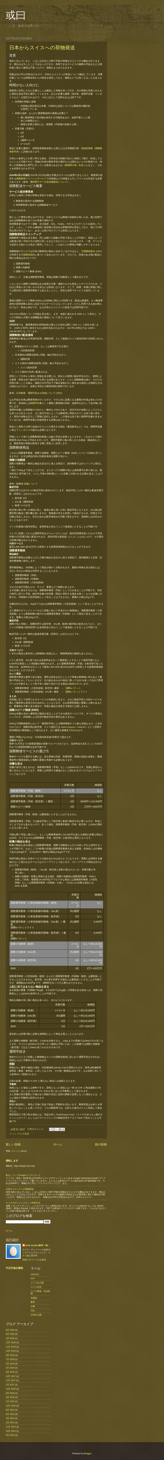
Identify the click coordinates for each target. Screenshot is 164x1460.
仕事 (33, 1306)
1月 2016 (10, 1401)
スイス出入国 (37, 1282)
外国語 (34, 1298)
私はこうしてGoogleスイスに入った (23, 1175)
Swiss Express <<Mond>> (74, 727)
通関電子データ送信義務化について (48, 182)
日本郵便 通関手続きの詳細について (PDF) (39, 393)
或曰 (16, 15)
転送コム (83, 165)
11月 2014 (11, 1426)
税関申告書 (36, 403)
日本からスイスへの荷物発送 (42, 47)
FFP (33, 1278)
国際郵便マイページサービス (31, 178)
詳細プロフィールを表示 (34, 1259)
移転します (12, 1160)
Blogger (87, 1453)
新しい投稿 (13, 1144)
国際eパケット (73, 688)
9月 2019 (10, 1355)
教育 (33, 1302)
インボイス (24, 430)
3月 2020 (10, 1338)
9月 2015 (10, 1410)
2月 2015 (10, 1422)
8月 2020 (10, 1330)
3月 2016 (10, 1397)
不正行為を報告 (14, 1268)
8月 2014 (10, 1435)
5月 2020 (10, 1334)
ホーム (57, 1144)
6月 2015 (10, 1414)
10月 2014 (11, 1431)
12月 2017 (11, 1376)
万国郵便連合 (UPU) (91, 251)
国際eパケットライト (76, 692)
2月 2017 (10, 1384)
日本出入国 (36, 1315)
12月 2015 (11, 1405)
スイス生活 (23, 1134)
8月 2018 (10, 1372)
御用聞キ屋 (71, 165)
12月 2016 (11, 1389)
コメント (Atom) (19, 1151)
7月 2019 (10, 1359)
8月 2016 (10, 1393)
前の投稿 (101, 1144)
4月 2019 (10, 1363)
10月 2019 (11, 1351)
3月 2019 (10, 1368)
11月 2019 (11, 1346)
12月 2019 (11, 1342)
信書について (31, 484)
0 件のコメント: (36, 1129)
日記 (33, 1310)
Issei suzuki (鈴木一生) (37, 1245)
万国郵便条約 (28, 255)
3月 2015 (10, 1418)
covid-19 (35, 1274)
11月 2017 (11, 1380)
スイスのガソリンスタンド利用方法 (23, 1203)
